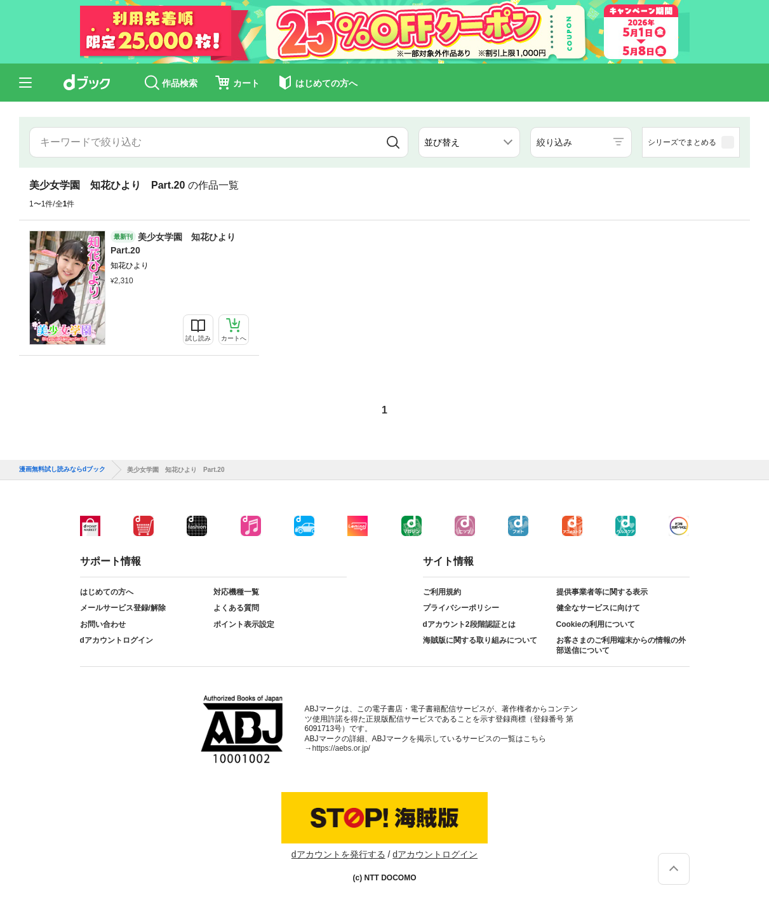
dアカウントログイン (116, 640)
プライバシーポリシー (461, 607)
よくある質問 (236, 607)
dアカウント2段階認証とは (469, 624)
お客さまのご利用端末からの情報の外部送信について (621, 645)
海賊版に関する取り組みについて (480, 640)
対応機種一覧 (236, 592)
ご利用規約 (442, 592)
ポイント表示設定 (243, 624)
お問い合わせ (103, 624)
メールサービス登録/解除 (123, 607)
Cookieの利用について (595, 624)
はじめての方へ (106, 592)
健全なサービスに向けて (598, 607)
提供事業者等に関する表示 (602, 592)
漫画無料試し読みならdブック (62, 469)
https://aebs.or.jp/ (341, 748)
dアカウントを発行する (338, 854)
